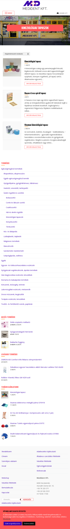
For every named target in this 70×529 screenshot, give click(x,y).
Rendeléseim (7, 451)
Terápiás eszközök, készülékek (13, 299)
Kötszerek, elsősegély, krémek (13, 285)
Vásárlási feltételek (44, 461)
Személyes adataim (9, 461)
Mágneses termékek (11, 241)
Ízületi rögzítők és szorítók (14, 193)
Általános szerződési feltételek (48, 456)
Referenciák (41, 471)
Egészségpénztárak (44, 466)
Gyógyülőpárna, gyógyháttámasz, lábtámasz (21, 183)
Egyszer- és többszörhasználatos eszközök (18, 265)
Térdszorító (10, 227)
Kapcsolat (5, 492)
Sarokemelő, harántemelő (14, 251)
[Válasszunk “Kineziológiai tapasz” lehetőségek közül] (34, 83)
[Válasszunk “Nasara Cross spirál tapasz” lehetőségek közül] (34, 115)
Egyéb (3, 260)
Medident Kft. (35, 9)
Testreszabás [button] (29, 523)
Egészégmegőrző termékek (11, 169)
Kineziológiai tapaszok (14, 217)
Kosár (4, 466)
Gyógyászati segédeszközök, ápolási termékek (19, 270)
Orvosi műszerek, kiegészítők (12, 294)
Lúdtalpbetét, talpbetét (12, 236)
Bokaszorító (10, 198)
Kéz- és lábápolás (10, 231)
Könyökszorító (11, 222)
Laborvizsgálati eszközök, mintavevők (15, 289)
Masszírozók (8, 246)
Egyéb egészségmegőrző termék (16, 178)
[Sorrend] (16, 54)
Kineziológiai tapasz (33, 61)
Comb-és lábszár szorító (15, 202)
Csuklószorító (11, 207)
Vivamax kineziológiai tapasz (36, 125)
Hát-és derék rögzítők (14, 212)
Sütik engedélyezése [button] (12, 523)
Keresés (27, 500)
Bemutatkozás (7, 487)
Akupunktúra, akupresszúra (14, 173)
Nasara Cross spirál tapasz (35, 93)
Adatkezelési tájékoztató (46, 451)
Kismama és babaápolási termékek (14, 280)
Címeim (5, 456)
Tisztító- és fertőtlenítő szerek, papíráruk (16, 304)
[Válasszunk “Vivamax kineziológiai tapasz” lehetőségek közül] (34, 147)
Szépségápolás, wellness (13, 256)
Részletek (7, 519)
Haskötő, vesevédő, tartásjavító (16, 188)
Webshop (5, 478)
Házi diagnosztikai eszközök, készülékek (16, 275)
